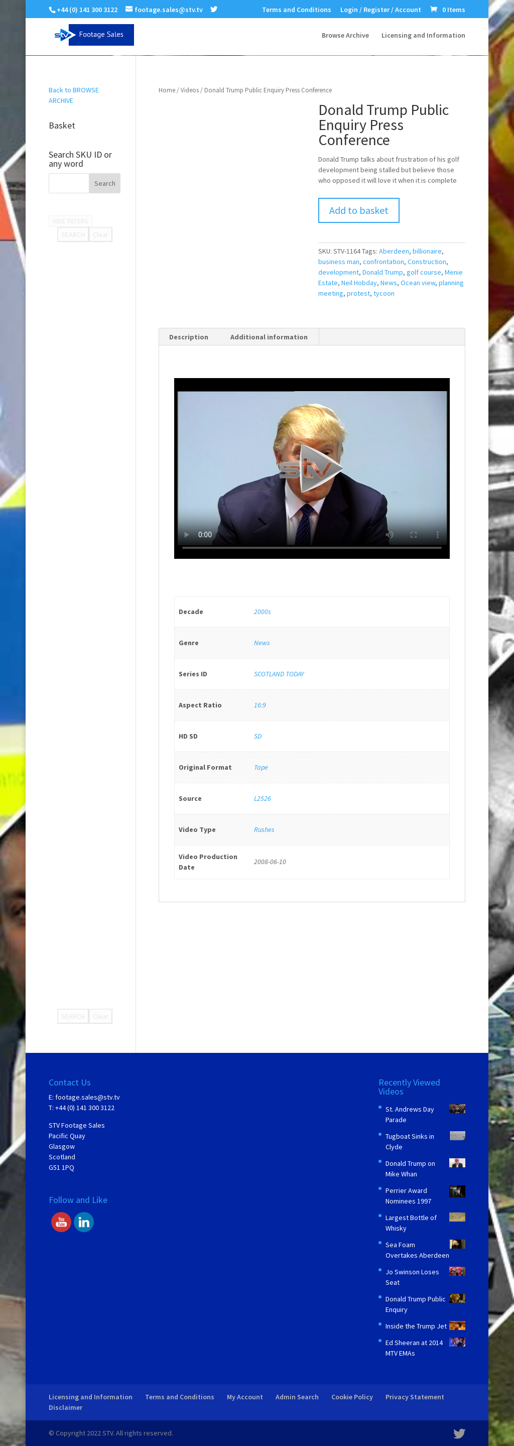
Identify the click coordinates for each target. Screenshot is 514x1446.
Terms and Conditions (296, 10)
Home (167, 90)
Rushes (264, 829)
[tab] (189, 336)
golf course (424, 272)
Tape (261, 767)
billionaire (427, 251)
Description (188, 336)
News (388, 282)
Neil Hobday (359, 282)
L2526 (262, 798)
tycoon (384, 293)
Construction (427, 261)
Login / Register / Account (380, 10)
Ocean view (418, 282)
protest (358, 293)
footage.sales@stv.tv (87, 1097)
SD (258, 736)
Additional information (269, 336)
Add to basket (359, 210)
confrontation (383, 261)
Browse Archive (345, 36)
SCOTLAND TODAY (279, 673)
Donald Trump (382, 272)
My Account (245, 1396)
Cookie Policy (352, 1396)
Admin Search (297, 1396)
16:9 (260, 704)
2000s (262, 611)
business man (338, 261)
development (338, 272)
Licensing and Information (423, 36)
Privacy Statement (415, 1396)
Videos (190, 90)
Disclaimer (65, 1407)
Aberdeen (394, 251)
